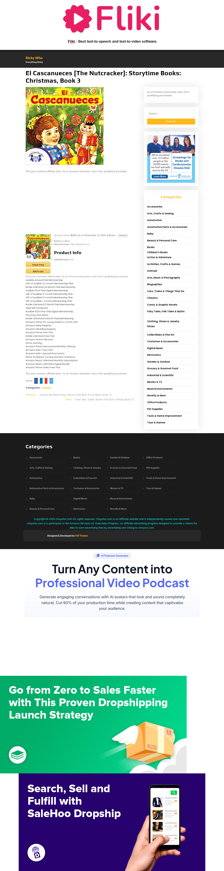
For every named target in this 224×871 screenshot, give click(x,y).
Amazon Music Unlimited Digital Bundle (48, 364)
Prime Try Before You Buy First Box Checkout (50, 357)
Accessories (154, 206)
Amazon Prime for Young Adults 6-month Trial (51, 322)
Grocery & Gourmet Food (162, 368)
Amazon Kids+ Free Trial (39, 350)
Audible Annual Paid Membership (44, 280)
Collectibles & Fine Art (160, 334)
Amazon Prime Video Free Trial (43, 367)
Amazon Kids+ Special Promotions (45, 353)
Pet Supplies (155, 409)
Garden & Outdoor (158, 361)
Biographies (154, 284)
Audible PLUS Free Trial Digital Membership (49, 311)
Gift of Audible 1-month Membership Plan (49, 301)
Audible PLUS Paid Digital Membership (47, 290)
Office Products (157, 402)
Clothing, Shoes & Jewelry (163, 321)
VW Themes (81, 535)
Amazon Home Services (39, 339)
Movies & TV (154, 382)
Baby (150, 233)
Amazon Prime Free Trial (39, 332)
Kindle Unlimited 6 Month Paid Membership (50, 318)
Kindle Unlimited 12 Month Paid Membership (50, 304)
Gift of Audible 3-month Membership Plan (49, 294)
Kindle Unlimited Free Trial (40, 336)
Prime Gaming (34, 343)
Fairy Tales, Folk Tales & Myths (166, 311)
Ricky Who (34, 58)
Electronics (154, 355)
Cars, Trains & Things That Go (165, 291)
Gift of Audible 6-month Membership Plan (49, 297)
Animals (152, 270)
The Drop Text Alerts (37, 315)
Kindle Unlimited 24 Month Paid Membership (50, 287)
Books (151, 247)
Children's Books (157, 252)
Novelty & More (156, 395)
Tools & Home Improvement (164, 415)
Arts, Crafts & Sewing (160, 213)
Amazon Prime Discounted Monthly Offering (50, 346)
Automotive (154, 220)
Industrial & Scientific (160, 375)
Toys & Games (156, 422)
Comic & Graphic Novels (162, 304)
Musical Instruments (160, 388)
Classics (46, 387)
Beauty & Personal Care (162, 240)
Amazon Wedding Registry (41, 329)
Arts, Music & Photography (163, 277)
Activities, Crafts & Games (163, 264)
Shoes (151, 326)
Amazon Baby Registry (38, 325)
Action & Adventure (159, 257)
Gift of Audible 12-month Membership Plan (50, 283)
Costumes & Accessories (162, 341)
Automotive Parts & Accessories (167, 227)
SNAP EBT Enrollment (37, 308)
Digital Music (155, 348)
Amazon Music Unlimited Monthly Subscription (52, 360)
